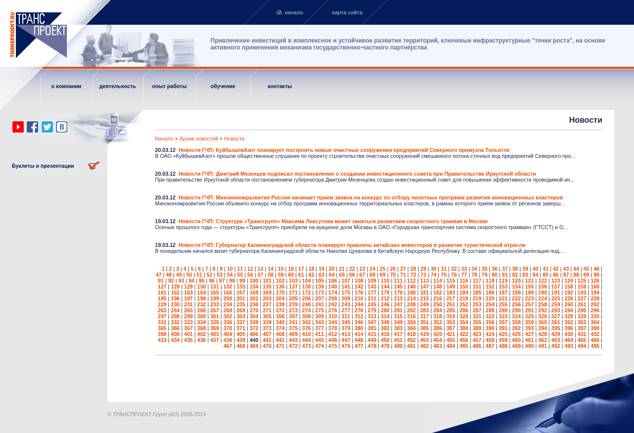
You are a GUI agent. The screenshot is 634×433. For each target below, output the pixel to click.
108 (359, 281)
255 (503, 304)
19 (321, 269)
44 (576, 269)
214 (411, 298)
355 (477, 322)
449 (372, 340)
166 (227, 292)
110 (385, 281)
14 (270, 269)
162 (175, 292)
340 (280, 322)
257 (529, 304)
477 (359, 346)
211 (372, 298)
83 (525, 275)
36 (495, 269)
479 (385, 346)
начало (294, 12)
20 (332, 269)
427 (529, 334)
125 (582, 281)
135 (267, 286)
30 (433, 269)
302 (227, 316)
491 (542, 346)
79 (484, 275)
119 (503, 281)
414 (359, 334)
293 (555, 310)
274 (306, 310)
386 (437, 328)
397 (582, 328)
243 (345, 304)
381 (372, 328)
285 (450, 310)
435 (188, 340)
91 (161, 281)
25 (383, 269)
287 (477, 310)
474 (319, 346)
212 (385, 298)
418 (411, 334)
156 (542, 286)
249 (424, 304)
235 (240, 304)
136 (280, 286)
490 (529, 346)
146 (411, 286)
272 (280, 310)
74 (433, 275)
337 (240, 322)
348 (385, 322)
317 (424, 316)
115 (450, 281)
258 (542, 304)
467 (227, 346)
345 (345, 322)
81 (505, 275)
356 (490, 322)
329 (582, 316)
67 (362, 275)
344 (332, 322)
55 (240, 275)
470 (267, 346)
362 (569, 322)
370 (227, 328)
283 (424, 310)
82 (515, 275)
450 (385, 340)
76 (454, 275)
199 (214, 298)
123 (555, 281)
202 (254, 298)
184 (464, 292)
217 (450, 298)
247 (398, 304)
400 (175, 334)
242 (332, 304)
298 (175, 316)
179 (398, 292)
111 (398, 281)
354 (464, 322)
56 (250, 275)
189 (529, 292)
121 (529, 281)
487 (490, 346)
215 (424, 298)
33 (464, 269)
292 (542, 310)
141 (345, 286)
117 (477, 281)
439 (240, 340)
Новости (234, 139)
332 (175, 322)
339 (267, 322)
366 (175, 328)
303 (240, 316)
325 (529, 316)
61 (301, 275)
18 (312, 269)
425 (503, 334)
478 (372, 346)
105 (319, 281)
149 (450, 286)
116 (464, 281)
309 (319, 316)
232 (201, 304)
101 (267, 281)
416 (385, 334)
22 (352, 269)
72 (413, 275)
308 (306, 316)
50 (189, 275)
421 (450, 334)
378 (332, 328)
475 (332, 346)
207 (319, 298)
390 (490, 328)
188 (516, 292)
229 (162, 304)
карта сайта (347, 12)
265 (188, 310)
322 (490, 316)
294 (569, 310)
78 (474, 275)
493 (569, 346)
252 (464, 304)
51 (199, 275)
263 (162, 310)
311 (345, 316)
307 (293, 316)
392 (516, 328)
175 (345, 292)
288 (490, 310)
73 (423, 275)
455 (450, 340)
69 (383, 275)
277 (345, 310)
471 (280, 346)
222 (516, 298)
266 (201, 310)
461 (529, 340)
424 (490, 334)
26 (393, 269)
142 (359, 286)
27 (403, 269)
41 (546, 269)
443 (293, 340)
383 (398, 328)
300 (201, 316)
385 (424, 328)
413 (345, 334)
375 (293, 328)
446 (332, 340)
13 (261, 269)
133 (240, 286)
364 (594, 322)
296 (594, 310)
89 (586, 275)
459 (503, 340)
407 (267, 334)
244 (359, 304)
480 (398, 346)
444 (306, 340)
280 (385, 310)
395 (555, 328)
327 (555, 316)
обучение (223, 86)
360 (542, 322)
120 (516, 281)
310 (332, 316)
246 (385, 304)
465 (582, 340)
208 (332, 298)
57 (261, 275)
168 (254, 292)
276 (332, 310)
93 (181, 281)
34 (474, 269)
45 (586, 269)
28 (413, 269)
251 (450, 304)
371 (240, 328)
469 (254, 346)
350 (411, 322)
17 (301, 269)
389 (477, 328)
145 (398, 286)
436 (201, 340)
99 (242, 281)
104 (306, 281)
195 (162, 298)
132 (227, 286)
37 (505, 269)
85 (546, 275)
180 (411, 292)
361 (555, 322)
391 (503, 328)
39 (525, 269)
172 (306, 292)
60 (291, 275)
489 (516, 346)
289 (503, 310)
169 (267, 292)
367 (188, 328)
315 (398, 316)
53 (220, 275)
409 (293, 334)
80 (495, 275)
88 (576, 275)
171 (293, 292)
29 (423, 269)
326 (542, 316)
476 (345, 346)
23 (362, 269)
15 (281, 269)
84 (535, 275)
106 (332, 281)
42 (556, 269)
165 (214, 292)
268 (227, 310)
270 (254, 310)
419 (424, 334)
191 (555, 292)
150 (464, 286)
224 (542, 298)
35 (484, 269)
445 (319, 340)
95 (202, 281)
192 (569, 292)
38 (515, 269)
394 (542, 328)
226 (569, 298)
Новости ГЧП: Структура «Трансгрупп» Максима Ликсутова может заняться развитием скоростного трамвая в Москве (332, 221)
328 (569, 316)
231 (188, 304)
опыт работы (169, 86)
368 (201, 328)
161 (162, 292)
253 (477, 304)
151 (477, 286)
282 (411, 310)
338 (254, 322)
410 (306, 334)
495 (594, 346)
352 (437, 322)
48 (169, 275)
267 (214, 310)
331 (162, 322)
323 (503, 316)
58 (270, 275)
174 (332, 292)
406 (254, 334)
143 (372, 286)
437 (214, 340)
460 (516, 340)
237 (267, 304)
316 (411, 316)
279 (372, 310)
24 (372, 269)
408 (280, 334)
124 (569, 281)
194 (594, 292)
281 (398, 310)
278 (359, 310)
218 (464, 298)
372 (254, 328)
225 (555, 298)
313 (372, 316)
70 (393, 275)
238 (280, 304)
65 (342, 275)
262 (594, 304)
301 (214, 316)
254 (490, 304)
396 (569, 328)
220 (490, 298)
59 (281, 275)
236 (254, 304)
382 (385, 328)
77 (464, 275)
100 (254, 281)
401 (188, 334)
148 (437, 286)
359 (529, 322)
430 (569, 334)
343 (319, 322)
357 (503, 322)
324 (516, 316)
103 (293, 281)
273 (293, 310)
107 (345, 281)
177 (372, 292)
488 (503, 346)
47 (158, 275)
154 (516, 286)
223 (529, 298)
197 (188, 298)
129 (188, 286)
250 (437, 304)
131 (214, 286)
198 (201, 298)
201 (240, 298)
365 (162, 328)
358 (516, 322)
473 (306, 346)
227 (582, 298)
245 (372, 304)
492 (555, 346)
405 (240, 334)
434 (175, 340)
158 (569, 286)
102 (280, 281)
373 (267, 328)
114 (437, 281)
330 (594, 316)
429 (555, 334)
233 (214, 304)
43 (566, 269)
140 (332, 286)
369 (214, 328)
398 (594, 328)
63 (321, 275)
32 (454, 269)
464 (569, 340)
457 (477, 340)
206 (306, 298)
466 (594, 340)
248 (411, 304)
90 (596, 275)
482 (424, 346)
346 (359, 322)
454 (437, 340)
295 (582, 310)
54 (230, 275)
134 (254, 286)
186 (490, 292)
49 (179, 275)
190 (542, 292)
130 (201, 286)
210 (359, 298)
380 (359, 328)
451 (398, 340)
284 (437, 310)
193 (582, 292)
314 (385, 316)
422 (464, 334)
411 (319, 334)
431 (582, 334)
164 (201, 292)
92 (171, 281)
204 (280, 298)
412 (332, 334)
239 (293, 304)
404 (227, 334)
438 (227, 340)
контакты (280, 86)
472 (293, 346)
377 (319, 328)
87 (566, 275)
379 (345, 328)
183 (450, 292)
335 (214, 322)
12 (250, 269)
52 (209, 275)
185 (477, 292)
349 (398, 322)
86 (556, 275)
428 (542, 334)
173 (319, 292)
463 (555, 340)
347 (372, 322)
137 (293, 286)
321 (477, 316)
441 (267, 340)
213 (398, 298)
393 (529, 328)
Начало (164, 139)
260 (569, 304)
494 (582, 346)
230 (175, 304)
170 (280, 292)
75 (444, 275)
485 (464, 346)
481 (411, 346)
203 (267, 298)
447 (345, 340)
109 (372, 281)
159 (582, 286)
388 (464, 328)
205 (293, 298)
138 (306, 286)
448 (359, 340)
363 (582, 322)
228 (594, 298)
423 (477, 334)
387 (450, 328)
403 (214, 334)
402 (201, 334)
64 (332, 275)
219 (477, 298)
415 (372, 334)
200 (227, 298)
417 (398, 334)
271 (267, 310)
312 (359, 316)
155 (529, 286)
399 (162, 334)
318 (437, 316)
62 (312, 275)
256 (516, 304)
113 (424, 281)
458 (490, 340)
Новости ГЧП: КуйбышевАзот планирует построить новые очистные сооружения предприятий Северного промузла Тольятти (343, 150)
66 (352, 275)
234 (227, 304)
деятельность (118, 86)
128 (175, 286)
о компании (67, 86)
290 (516, 310)
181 (424, 292)
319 (450, 316)
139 (319, 286)
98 (232, 281)
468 (240, 346)
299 (188, 316)
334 (201, 322)
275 (319, 310)
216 (437, 298)
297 (162, 316)
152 (490, 286)
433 (162, 340)
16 (291, 269)
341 (293, 322)
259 (555, 304)
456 (464, 340)
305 (267, 316)
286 (464, 310)
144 (385, 286)
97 (222, 281)
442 (280, 340)
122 (542, 281)
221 (503, 298)
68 (372, 275)
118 (490, 281)
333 (188, 322)
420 (437, 334)
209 (345, 298)
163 (188, 292)
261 (582, 304)
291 (529, 310)
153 (503, 286)
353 (450, 322)
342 (306, 322)
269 (240, 310)
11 (240, 269)
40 (535, 269)
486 (477, 346)
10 (230, 269)
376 (306, 328)
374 (280, 328)
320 (464, 316)
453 (424, 340)
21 (342, 269)
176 (359, 292)
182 (437, 292)
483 (437, 346)
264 (175, 310)
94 (192, 281)
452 (411, 340)
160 (594, 286)
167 (240, 292)
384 (411, 328)
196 (175, 298)
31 (444, 269)
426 (516, 334)
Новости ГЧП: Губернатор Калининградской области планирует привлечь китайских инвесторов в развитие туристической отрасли (352, 245)
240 (306, 304)
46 (596, 269)
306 (280, 316)
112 (411, 281)
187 (503, 292)
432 (594, 334)
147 (424, 286)
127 (162, 286)
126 (594, 281)
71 (403, 275)
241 (319, 304)
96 (212, 281)
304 (254, 316)
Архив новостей (198, 139)
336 (227, 322)
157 (555, 286)
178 (385, 292)
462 (542, 340)
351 (424, 322)
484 (450, 346)
